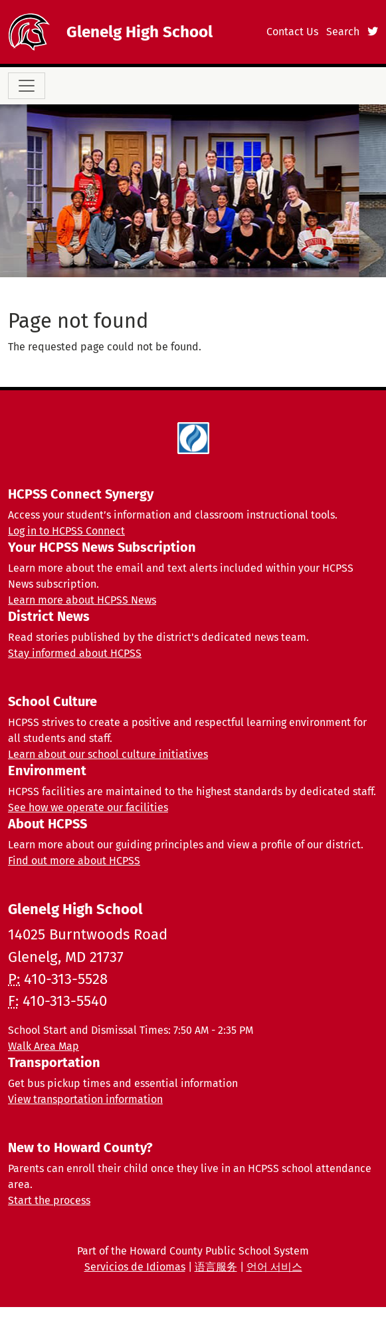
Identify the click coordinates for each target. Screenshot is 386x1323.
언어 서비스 (274, 1267)
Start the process (49, 1200)
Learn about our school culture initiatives (108, 754)
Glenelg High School (139, 31)
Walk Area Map (43, 1046)
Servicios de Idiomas (134, 1267)
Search (342, 31)
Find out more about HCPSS (74, 860)
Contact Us (292, 31)
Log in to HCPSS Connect (66, 531)
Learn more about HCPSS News (82, 600)
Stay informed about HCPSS (75, 653)
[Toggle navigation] (26, 85)
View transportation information (85, 1099)
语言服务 (216, 1267)
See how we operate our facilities (88, 807)
